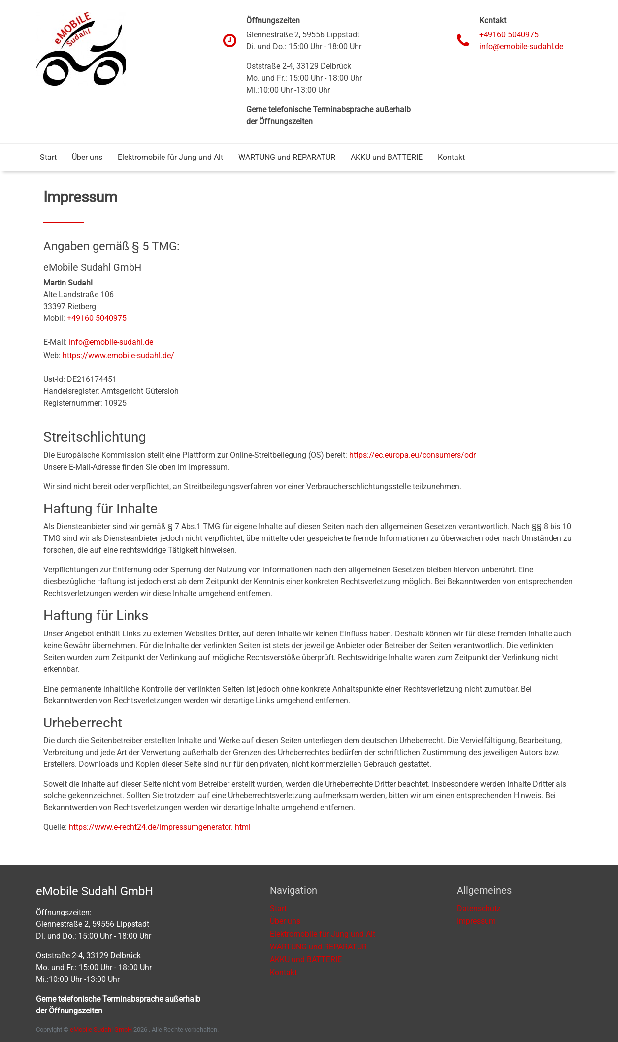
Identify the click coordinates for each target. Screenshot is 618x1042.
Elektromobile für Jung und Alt (170, 157)
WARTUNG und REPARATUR (286, 157)
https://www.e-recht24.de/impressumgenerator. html (160, 827)
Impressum (476, 921)
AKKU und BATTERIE (387, 157)
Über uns (87, 157)
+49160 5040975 (509, 34)
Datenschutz (479, 908)
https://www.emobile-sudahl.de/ (118, 355)
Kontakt (451, 157)
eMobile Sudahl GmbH (101, 1029)
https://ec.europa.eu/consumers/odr (412, 455)
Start (48, 157)
